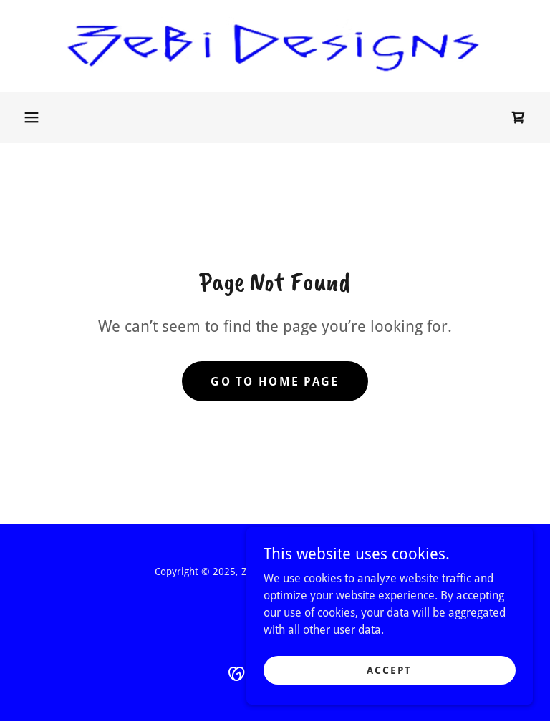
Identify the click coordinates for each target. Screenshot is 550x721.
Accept (389, 679)
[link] (275, 45)
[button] (31, 117)
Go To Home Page (275, 381)
